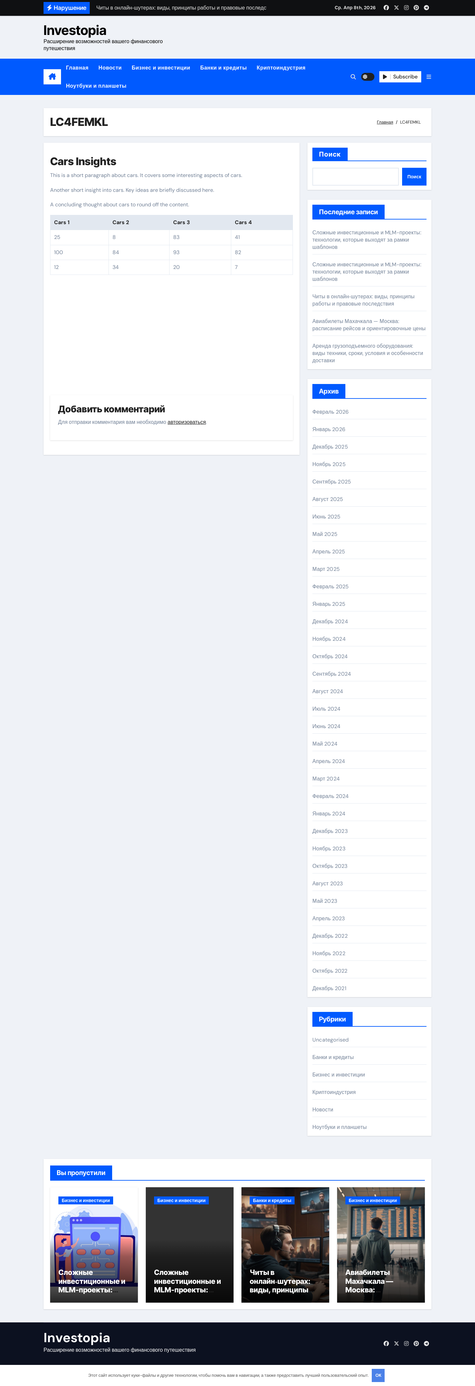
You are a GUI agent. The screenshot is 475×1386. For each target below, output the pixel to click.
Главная (77, 67)
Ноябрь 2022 (328, 953)
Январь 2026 (328, 429)
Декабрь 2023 (330, 831)
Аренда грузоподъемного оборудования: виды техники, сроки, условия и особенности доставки (367, 353)
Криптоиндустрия (281, 67)
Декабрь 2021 (329, 988)
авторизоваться (187, 422)
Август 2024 (327, 691)
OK (378, 1375)
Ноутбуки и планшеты (96, 85)
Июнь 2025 (326, 516)
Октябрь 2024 (330, 656)
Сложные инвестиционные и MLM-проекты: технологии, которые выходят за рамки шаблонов (366, 240)
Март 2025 (326, 569)
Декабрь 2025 (330, 446)
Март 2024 (326, 778)
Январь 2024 (328, 813)
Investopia (75, 30)
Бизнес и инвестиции (161, 67)
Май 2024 (324, 743)
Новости (110, 67)
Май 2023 (324, 901)
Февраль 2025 (330, 586)
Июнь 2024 (326, 726)
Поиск (330, 154)
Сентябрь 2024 (331, 673)
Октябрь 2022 (329, 970)
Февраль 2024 (330, 796)
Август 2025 (327, 499)
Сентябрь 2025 (331, 481)
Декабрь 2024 (330, 621)
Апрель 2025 (328, 551)
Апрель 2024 (328, 761)
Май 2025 (324, 534)
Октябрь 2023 (329, 866)
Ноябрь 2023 (328, 848)
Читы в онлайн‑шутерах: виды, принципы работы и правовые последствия (363, 300)
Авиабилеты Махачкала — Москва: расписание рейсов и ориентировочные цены (369, 325)
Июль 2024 (326, 708)
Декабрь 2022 (330, 935)
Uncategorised (330, 1039)
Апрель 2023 (328, 918)
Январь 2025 (328, 604)
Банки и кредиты (223, 67)
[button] (428, 77)
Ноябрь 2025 (329, 464)
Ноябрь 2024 (329, 638)
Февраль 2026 (330, 411)
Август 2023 (327, 883)
